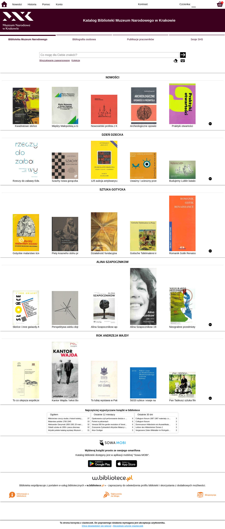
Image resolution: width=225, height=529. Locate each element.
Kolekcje (76, 60)
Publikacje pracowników (140, 39)
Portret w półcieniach (100, 421)
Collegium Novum (143, 421)
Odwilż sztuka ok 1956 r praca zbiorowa (64, 427)
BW (159, 3)
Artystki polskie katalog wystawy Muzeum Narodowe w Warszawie (74, 430)
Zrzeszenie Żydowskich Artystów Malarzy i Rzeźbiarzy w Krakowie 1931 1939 (122, 427)
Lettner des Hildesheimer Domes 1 (149, 427)
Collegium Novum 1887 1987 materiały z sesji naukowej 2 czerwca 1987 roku (166, 419)
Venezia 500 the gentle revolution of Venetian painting (113, 424)
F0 (193, 3)
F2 (207, 3)
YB (166, 3)
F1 (199, 3)
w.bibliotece (95, 485)
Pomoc (46, 4)
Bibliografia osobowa (84, 39)
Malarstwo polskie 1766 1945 (59, 421)
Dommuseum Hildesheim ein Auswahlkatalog (153, 424)
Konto (59, 4)
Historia (32, 4)
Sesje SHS (197, 39)
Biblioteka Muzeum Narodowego (27, 39)
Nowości (17, 4)
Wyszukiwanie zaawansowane (54, 60)
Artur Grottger (97, 430)
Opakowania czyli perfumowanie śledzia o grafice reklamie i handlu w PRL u (122, 419)
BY (173, 3)
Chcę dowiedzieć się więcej (96, 526)
